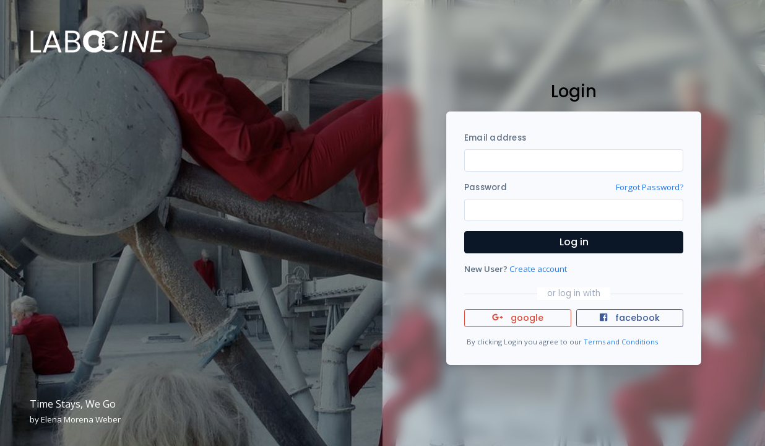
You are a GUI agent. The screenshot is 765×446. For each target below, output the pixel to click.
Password (485, 187)
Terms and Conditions (621, 341)
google (517, 318)
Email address (495, 138)
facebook (629, 318)
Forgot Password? (649, 187)
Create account (538, 268)
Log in (574, 242)
